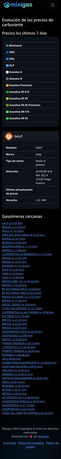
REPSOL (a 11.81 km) (14, 258)
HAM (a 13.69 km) (12, 273)
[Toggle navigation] (52, 5)
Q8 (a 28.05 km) (11, 359)
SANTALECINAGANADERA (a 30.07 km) (25, 378)
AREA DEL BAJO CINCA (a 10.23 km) (23, 235)
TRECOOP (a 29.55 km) (15, 370)
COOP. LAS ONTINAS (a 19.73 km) (22, 308)
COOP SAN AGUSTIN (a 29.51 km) (22, 366)
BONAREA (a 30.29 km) (16, 386)
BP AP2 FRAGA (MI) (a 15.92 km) (21, 289)
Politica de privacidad (31, 443)
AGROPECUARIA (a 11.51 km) (19, 246)
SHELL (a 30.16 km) (13, 382)
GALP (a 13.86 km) (13, 277)
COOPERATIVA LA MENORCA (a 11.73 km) (27, 254)
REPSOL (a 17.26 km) (14, 300)
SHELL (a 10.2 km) (13, 231)
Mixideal (44, 436)
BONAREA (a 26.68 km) (16, 355)
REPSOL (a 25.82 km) (14, 339)
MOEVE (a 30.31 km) (14, 390)
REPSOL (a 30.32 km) (14, 393)
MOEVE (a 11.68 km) (14, 250)
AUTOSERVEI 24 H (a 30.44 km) (20, 397)
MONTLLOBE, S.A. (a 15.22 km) (20, 281)
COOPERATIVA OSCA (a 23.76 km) (22, 331)
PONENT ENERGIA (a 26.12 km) (21, 343)
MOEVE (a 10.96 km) (14, 242)
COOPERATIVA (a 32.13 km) (18, 409)
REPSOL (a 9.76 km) (14, 227)
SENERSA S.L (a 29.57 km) (17, 374)
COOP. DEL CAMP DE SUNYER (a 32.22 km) (27, 413)
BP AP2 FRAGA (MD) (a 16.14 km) (21, 293)
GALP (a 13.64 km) (13, 269)
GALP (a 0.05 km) (12, 223)
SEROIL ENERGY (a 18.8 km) (18, 304)
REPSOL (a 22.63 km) (14, 324)
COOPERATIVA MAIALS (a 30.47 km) (23, 401)
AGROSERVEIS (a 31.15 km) (18, 405)
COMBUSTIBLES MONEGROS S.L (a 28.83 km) (29, 362)
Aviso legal (9, 443)
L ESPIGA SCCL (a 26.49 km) (18, 347)
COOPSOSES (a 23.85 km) (17, 335)
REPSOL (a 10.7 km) (14, 238)
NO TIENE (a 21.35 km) (15, 316)
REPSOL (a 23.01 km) (14, 328)
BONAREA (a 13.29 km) (16, 266)
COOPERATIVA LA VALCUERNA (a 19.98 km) (28, 312)
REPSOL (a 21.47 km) (14, 320)
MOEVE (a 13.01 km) (14, 262)
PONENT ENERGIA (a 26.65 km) (21, 351)
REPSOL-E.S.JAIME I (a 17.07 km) (21, 297)
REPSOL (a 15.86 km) (14, 285)
